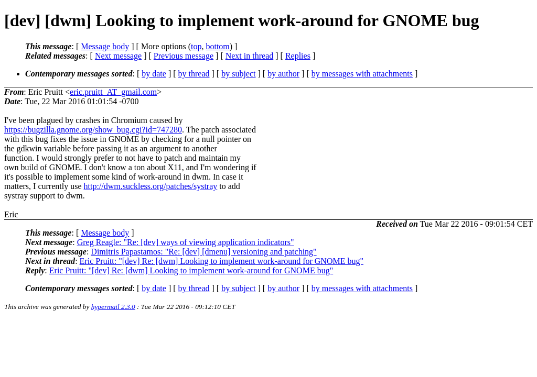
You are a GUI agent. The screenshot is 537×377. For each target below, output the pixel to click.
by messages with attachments (362, 73)
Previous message (183, 55)
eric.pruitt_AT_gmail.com (113, 91)
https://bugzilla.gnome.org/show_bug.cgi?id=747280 (93, 129)
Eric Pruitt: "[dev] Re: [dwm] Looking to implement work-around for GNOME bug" (221, 261)
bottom (217, 46)
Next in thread (249, 55)
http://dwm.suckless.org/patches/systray (151, 186)
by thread (194, 73)
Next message (118, 55)
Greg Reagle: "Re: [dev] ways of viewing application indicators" (185, 242)
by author (283, 73)
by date (154, 73)
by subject (238, 73)
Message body (105, 46)
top (196, 46)
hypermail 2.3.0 (113, 307)
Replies (297, 55)
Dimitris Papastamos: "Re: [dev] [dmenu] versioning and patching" (203, 251)
